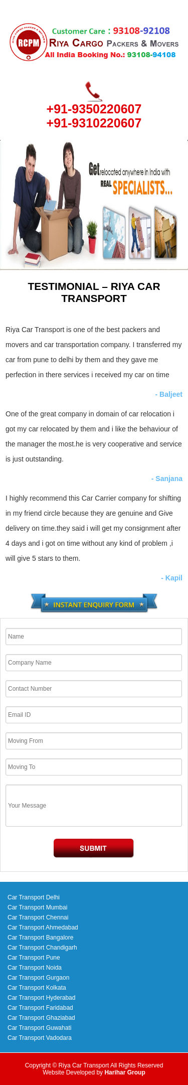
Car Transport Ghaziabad (41, 1017)
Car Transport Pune (34, 957)
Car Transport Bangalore (40, 937)
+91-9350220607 (94, 109)
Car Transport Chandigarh (42, 947)
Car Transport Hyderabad (41, 997)
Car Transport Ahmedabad (43, 927)
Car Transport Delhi (34, 897)
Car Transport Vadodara (40, 1037)
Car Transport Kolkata (37, 987)
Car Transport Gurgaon (38, 977)
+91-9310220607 (94, 123)
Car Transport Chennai (38, 917)
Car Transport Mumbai (37, 907)
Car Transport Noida (35, 967)
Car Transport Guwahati (39, 1027)
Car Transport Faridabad (40, 1007)
